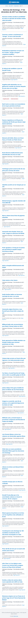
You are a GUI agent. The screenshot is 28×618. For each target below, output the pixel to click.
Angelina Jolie (6, 98)
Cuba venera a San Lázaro (9, 280)
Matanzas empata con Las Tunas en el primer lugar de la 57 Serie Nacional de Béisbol (13, 598)
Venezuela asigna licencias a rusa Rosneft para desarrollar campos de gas (12, 311)
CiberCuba (15, 616)
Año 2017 (11, 6)
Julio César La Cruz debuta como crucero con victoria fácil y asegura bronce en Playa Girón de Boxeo (12, 565)
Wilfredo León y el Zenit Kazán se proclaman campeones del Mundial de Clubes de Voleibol (13, 419)
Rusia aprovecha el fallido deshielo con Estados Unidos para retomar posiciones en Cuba (13, 342)
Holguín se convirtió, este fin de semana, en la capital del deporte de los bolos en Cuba (13, 403)
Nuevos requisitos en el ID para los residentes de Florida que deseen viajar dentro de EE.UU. (14, 122)
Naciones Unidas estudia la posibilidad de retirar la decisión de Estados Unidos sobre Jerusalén (14, 18)
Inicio (6, 6)
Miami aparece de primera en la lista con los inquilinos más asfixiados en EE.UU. (13, 514)
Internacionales (14, 98)
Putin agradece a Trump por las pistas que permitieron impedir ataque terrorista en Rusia (13, 249)
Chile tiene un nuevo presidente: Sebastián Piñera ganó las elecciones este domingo (13, 451)
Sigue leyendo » (14, 79)
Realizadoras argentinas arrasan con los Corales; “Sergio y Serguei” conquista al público (13, 52)
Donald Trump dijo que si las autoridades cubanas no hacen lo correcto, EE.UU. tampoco (12, 497)
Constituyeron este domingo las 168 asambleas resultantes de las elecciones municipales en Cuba (13, 532)
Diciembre (16, 6)
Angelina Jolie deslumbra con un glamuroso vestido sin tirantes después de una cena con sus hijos (14, 86)
